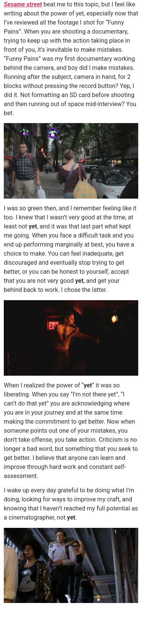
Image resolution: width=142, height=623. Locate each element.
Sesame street (23, 4)
